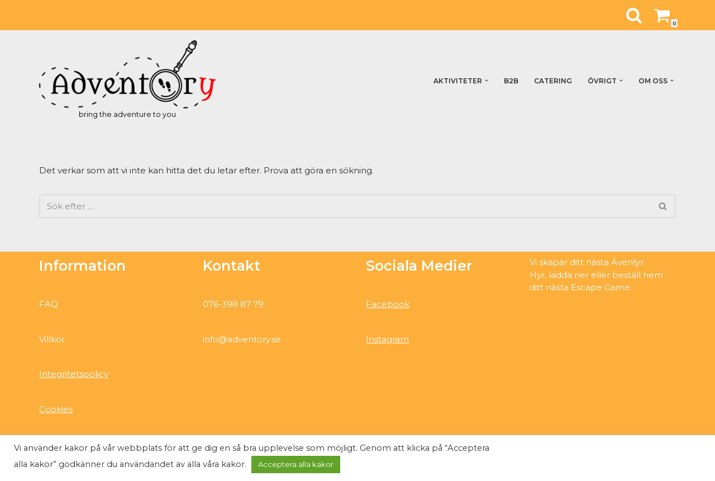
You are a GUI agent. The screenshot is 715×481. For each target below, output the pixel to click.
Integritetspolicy (73, 374)
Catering (553, 81)
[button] (486, 80)
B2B (511, 81)
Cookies (56, 409)
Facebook (387, 304)
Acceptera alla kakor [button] (295, 464)
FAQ (48, 304)
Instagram (387, 339)
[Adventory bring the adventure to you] (127, 80)
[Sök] (634, 15)
